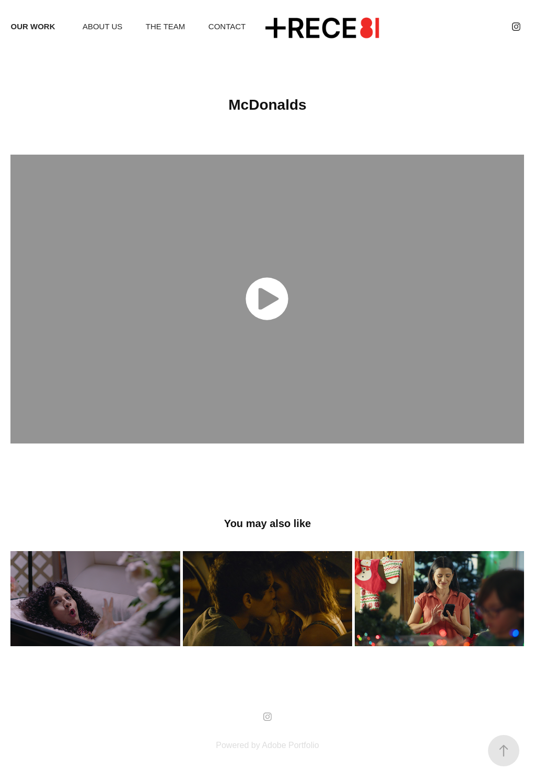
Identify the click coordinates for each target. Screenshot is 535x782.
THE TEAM (165, 26)
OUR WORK (32, 26)
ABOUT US (102, 26)
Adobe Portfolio (290, 745)
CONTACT (227, 26)
